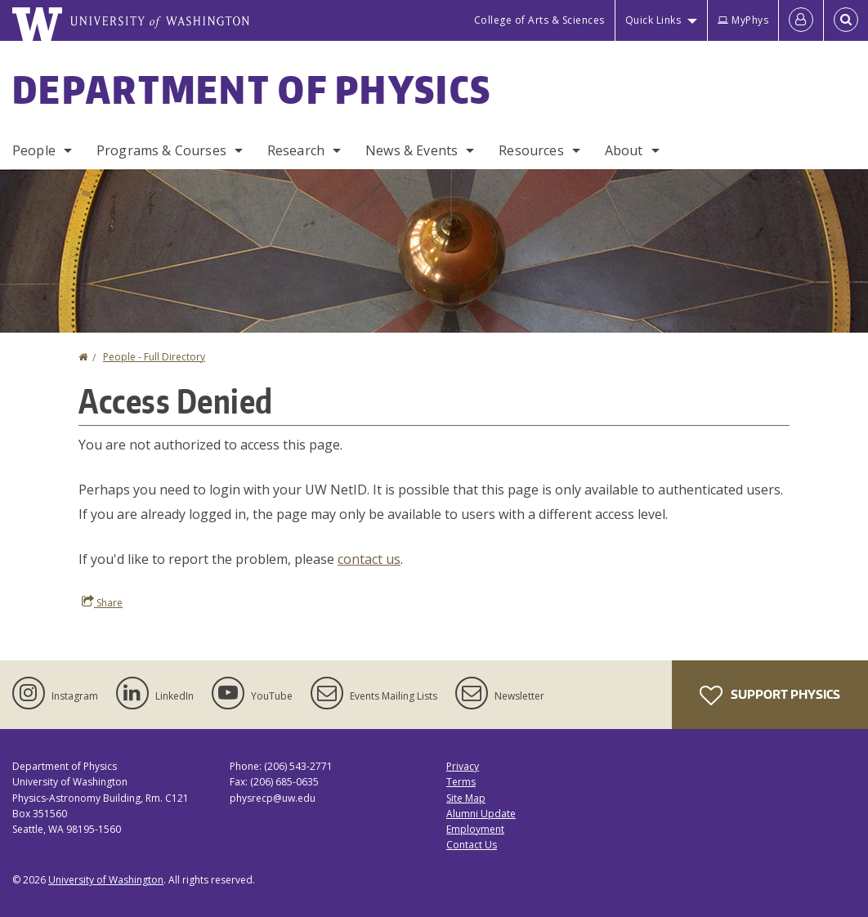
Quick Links (653, 20)
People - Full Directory (154, 357)
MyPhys (743, 20)
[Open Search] (846, 20)
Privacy (462, 766)
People (34, 150)
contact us (369, 559)
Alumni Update (481, 814)
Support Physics (770, 695)
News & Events (411, 150)
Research (295, 150)
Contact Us (471, 845)
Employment (475, 829)
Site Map (465, 798)
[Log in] (801, 20)
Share (102, 602)
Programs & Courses (161, 150)
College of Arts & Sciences (539, 20)
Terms (461, 782)
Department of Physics (251, 89)
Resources (531, 150)
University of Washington (105, 880)
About (624, 150)
